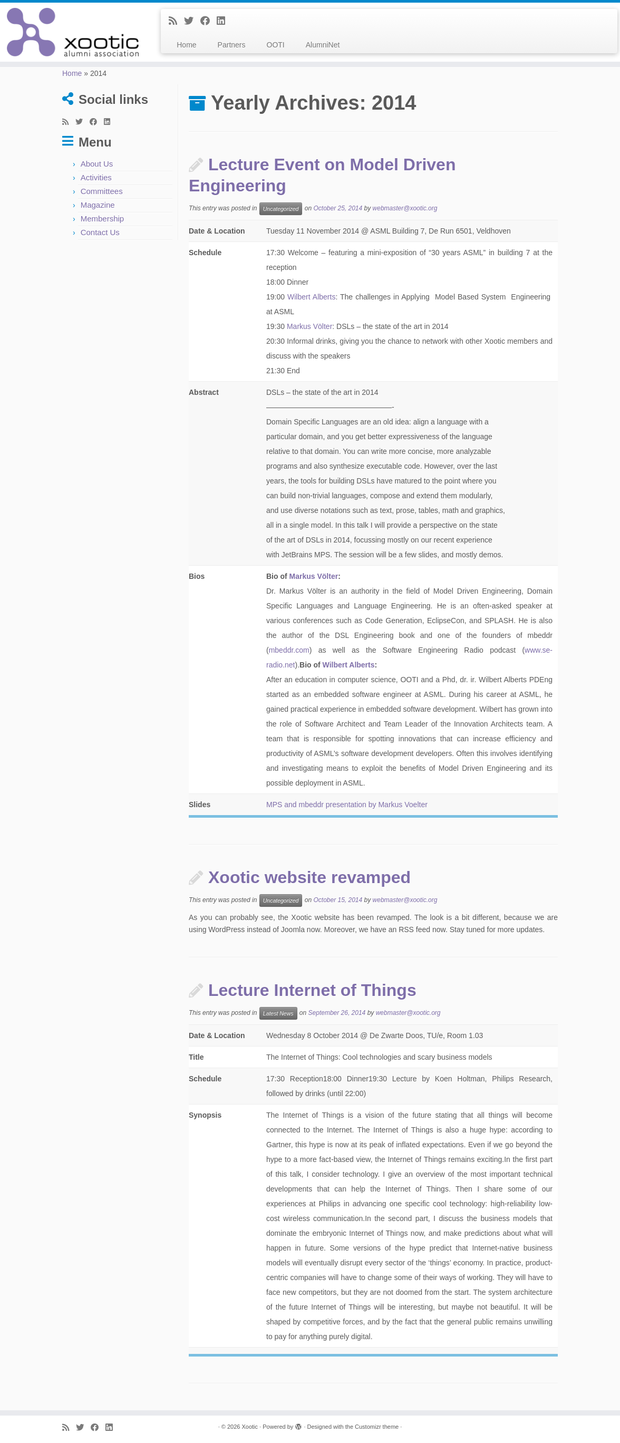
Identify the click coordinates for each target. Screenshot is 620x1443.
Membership (102, 218)
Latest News (278, 1013)
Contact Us (100, 232)
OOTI (276, 45)
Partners (232, 45)
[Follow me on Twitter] (192, 21)
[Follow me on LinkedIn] (224, 21)
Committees (102, 191)
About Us (97, 163)
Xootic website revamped (309, 877)
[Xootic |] (72, 32)
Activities (96, 177)
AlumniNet (323, 45)
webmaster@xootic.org (405, 208)
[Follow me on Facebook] (208, 21)
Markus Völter (309, 326)
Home (186, 45)
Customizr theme (377, 1426)
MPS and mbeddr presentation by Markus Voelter (347, 804)
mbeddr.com (289, 650)
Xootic (249, 1426)
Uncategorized (281, 209)
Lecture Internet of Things (312, 990)
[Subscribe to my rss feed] (176, 21)
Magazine (98, 204)
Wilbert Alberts (311, 297)
